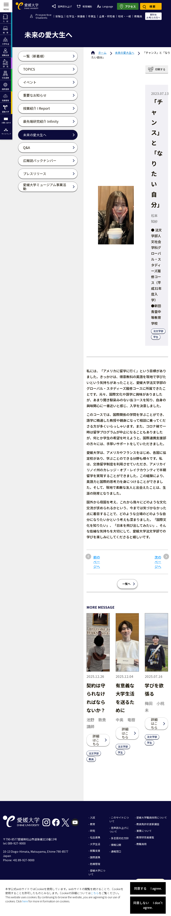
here (25, 901)
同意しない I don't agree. (148, 905)
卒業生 (92, 16)
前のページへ (96, 562)
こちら (95, 893)
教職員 (138, 16)
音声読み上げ (62, 6)
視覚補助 (84, 6)
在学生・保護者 (75, 16)
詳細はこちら (96, 740)
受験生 (59, 16)
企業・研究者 (107, 16)
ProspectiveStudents (43, 16)
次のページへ (158, 562)
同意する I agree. (148, 888)
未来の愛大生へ (124, 53)
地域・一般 (124, 16)
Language (105, 6)
